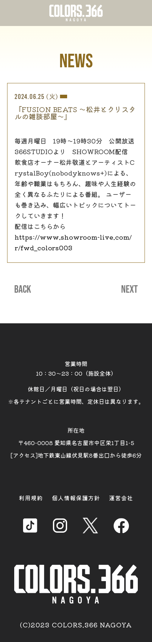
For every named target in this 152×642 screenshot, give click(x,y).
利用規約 (31, 498)
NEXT (129, 289)
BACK (22, 289)
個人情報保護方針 (76, 498)
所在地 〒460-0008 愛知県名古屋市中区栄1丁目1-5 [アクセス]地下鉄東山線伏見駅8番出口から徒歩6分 (76, 442)
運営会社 (121, 498)
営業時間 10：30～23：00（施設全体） (76, 368)
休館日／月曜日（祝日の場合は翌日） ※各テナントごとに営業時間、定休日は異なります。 (76, 395)
